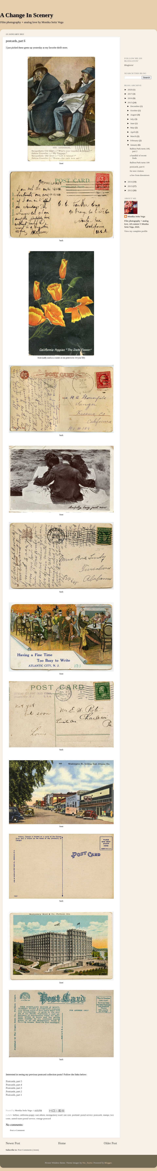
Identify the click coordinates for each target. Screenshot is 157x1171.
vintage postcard (43, 1118)
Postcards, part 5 (14, 1081)
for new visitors (137, 171)
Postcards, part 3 (14, 1088)
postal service (86, 1115)
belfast (16, 1115)
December (135, 106)
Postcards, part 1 (14, 1095)
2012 (130, 190)
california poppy (27, 1115)
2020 (130, 89)
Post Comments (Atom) (28, 1150)
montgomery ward (54, 1115)
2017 (130, 94)
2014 (130, 182)
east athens (40, 1115)
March (133, 136)
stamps (106, 1115)
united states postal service (23, 1118)
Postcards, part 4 (14, 1084)
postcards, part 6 (137, 167)
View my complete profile (135, 231)
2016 (130, 98)
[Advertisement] (137, 42)
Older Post (110, 1143)
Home (62, 1143)
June (132, 123)
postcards (98, 1115)
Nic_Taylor (87, 1163)
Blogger (108, 1163)
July (132, 119)
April (133, 132)
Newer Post (13, 1143)
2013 (130, 186)
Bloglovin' (128, 65)
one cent (67, 1115)
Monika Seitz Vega (136, 216)
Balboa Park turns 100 (139, 162)
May (132, 127)
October (134, 110)
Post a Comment (17, 1130)
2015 (130, 102)
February (134, 140)
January (134, 145)
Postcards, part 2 (14, 1091)
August (133, 114)
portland (75, 1115)
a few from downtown (139, 175)
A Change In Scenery (26, 15)
